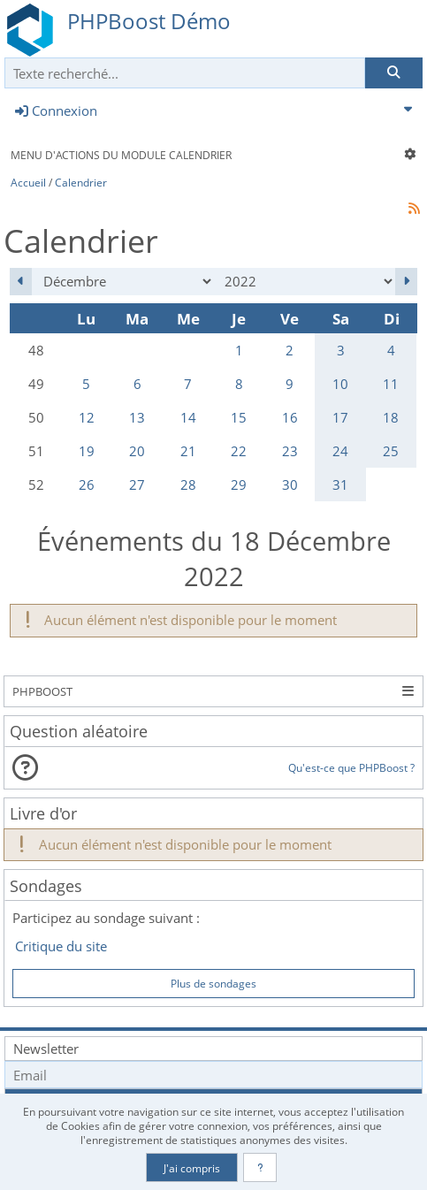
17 (340, 417)
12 (87, 417)
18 (391, 417)
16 (290, 417)
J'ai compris (192, 1168)
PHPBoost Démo (149, 21)
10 (340, 384)
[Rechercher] (393, 72)
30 (290, 484)
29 (239, 484)
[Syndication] (414, 208)
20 (137, 451)
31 (340, 484)
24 (340, 451)
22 (239, 451)
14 (188, 417)
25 (391, 451)
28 (188, 484)
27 (137, 484)
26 (87, 484)
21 (188, 451)
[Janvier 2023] (406, 281)
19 (87, 451)
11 (391, 384)
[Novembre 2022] (21, 281)
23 (290, 451)
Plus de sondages (213, 983)
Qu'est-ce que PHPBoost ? (351, 767)
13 (137, 417)
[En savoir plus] (260, 1167)
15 (239, 417)
